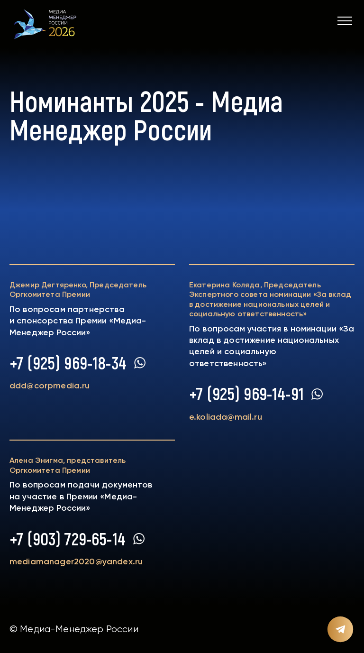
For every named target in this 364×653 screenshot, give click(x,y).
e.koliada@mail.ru (225, 417)
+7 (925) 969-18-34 (68, 362)
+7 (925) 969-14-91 (246, 393)
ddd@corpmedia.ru (49, 385)
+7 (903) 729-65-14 (67, 538)
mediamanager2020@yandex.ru (76, 561)
